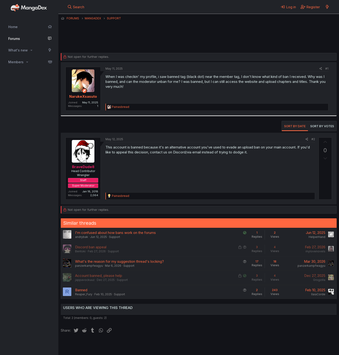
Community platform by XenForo (298, 344)
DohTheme (292, 348)
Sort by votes (322, 126)
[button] (31, 50)
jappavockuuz (85, 280)
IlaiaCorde (318, 294)
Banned (81, 290)
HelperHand (317, 237)
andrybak (81, 237)
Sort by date (295, 126)
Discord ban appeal (90, 247)
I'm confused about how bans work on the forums (115, 232)
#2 (313, 139)
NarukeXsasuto (80, 41)
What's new (18, 50)
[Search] (76, 7)
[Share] (321, 69)
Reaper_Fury (83, 294)
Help (195, 345)
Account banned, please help (98, 275)
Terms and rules (148, 345)
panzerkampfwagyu (89, 265)
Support (114, 237)
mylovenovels (315, 251)
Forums (14, 39)
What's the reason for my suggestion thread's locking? (119, 261)
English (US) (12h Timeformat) (85, 345)
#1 (326, 68)
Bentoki (80, 251)
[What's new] (327, 7)
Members (16, 62)
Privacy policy (176, 345)
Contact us (122, 345)
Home (13, 27)
